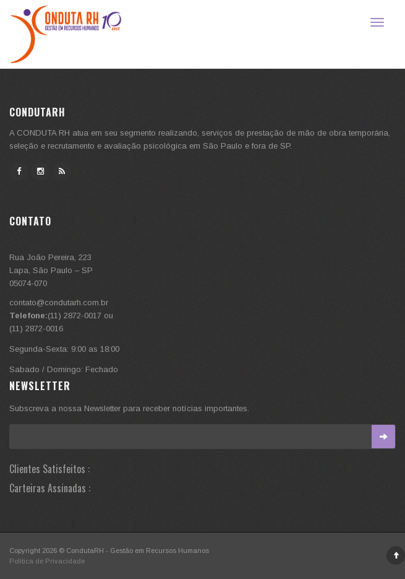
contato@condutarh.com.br (58, 302)
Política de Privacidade (47, 561)
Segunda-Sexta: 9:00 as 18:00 (64, 349)
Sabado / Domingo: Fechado (63, 369)
